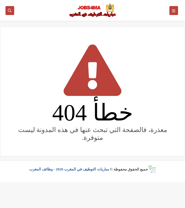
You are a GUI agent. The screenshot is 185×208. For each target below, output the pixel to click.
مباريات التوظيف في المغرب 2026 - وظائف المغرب (69, 169)
